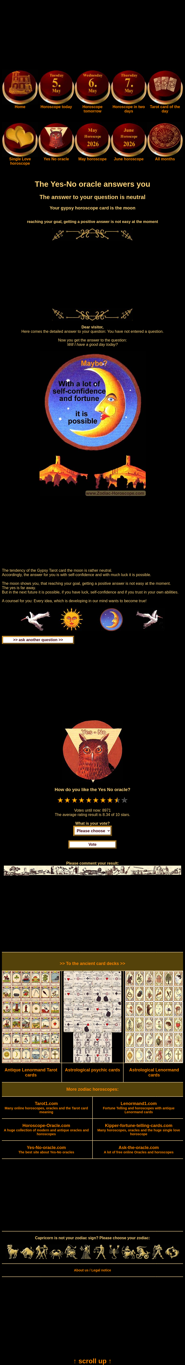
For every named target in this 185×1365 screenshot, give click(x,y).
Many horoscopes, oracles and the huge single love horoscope (138, 1130)
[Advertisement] (92, 36)
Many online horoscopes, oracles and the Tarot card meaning (46, 1108)
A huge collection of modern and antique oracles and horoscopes (46, 1130)
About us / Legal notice (92, 1270)
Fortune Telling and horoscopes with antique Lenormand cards (139, 1108)
